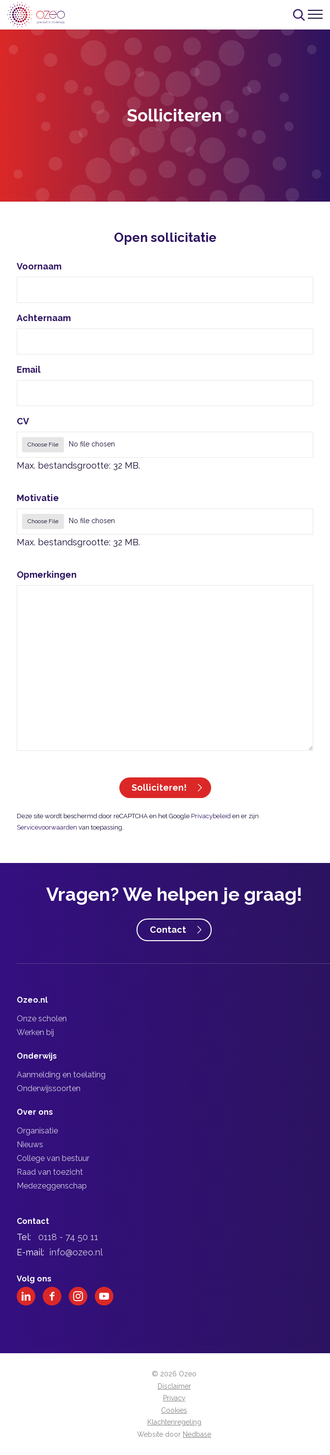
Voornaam (39, 266)
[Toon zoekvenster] (299, 14)
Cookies (174, 1410)
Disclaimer (174, 1386)
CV (23, 421)
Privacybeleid (211, 816)
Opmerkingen (47, 574)
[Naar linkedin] (26, 1296)
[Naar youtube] (104, 1296)
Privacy (174, 1398)
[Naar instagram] (78, 1296)
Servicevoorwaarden (47, 827)
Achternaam (44, 318)
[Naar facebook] (52, 1296)
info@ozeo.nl (76, 1252)
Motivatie (38, 498)
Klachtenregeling (174, 1422)
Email (29, 369)
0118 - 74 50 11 (68, 1237)
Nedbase (197, 1434)
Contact (168, 929)
